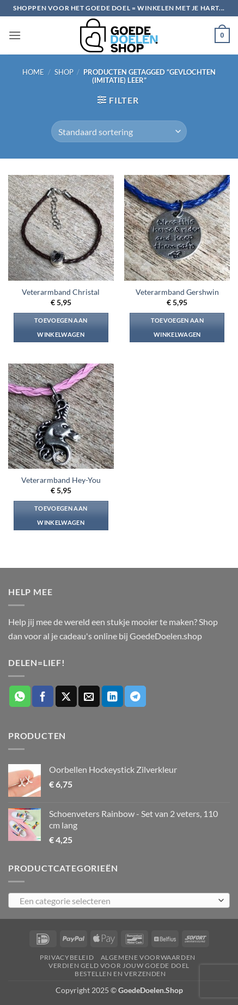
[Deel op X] (66, 696)
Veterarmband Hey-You (61, 480)
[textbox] (116, 901)
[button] (14, 35)
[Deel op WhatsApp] (19, 696)
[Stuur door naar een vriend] (89, 696)
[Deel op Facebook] (42, 696)
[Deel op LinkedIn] (112, 696)
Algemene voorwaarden (148, 957)
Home (33, 72)
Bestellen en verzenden (120, 974)
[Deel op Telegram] (135, 696)
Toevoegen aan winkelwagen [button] (60, 327)
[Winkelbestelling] (118, 131)
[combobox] (119, 900)
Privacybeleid (67, 957)
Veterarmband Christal (61, 292)
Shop (64, 72)
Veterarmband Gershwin (177, 292)
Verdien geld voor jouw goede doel (119, 965)
